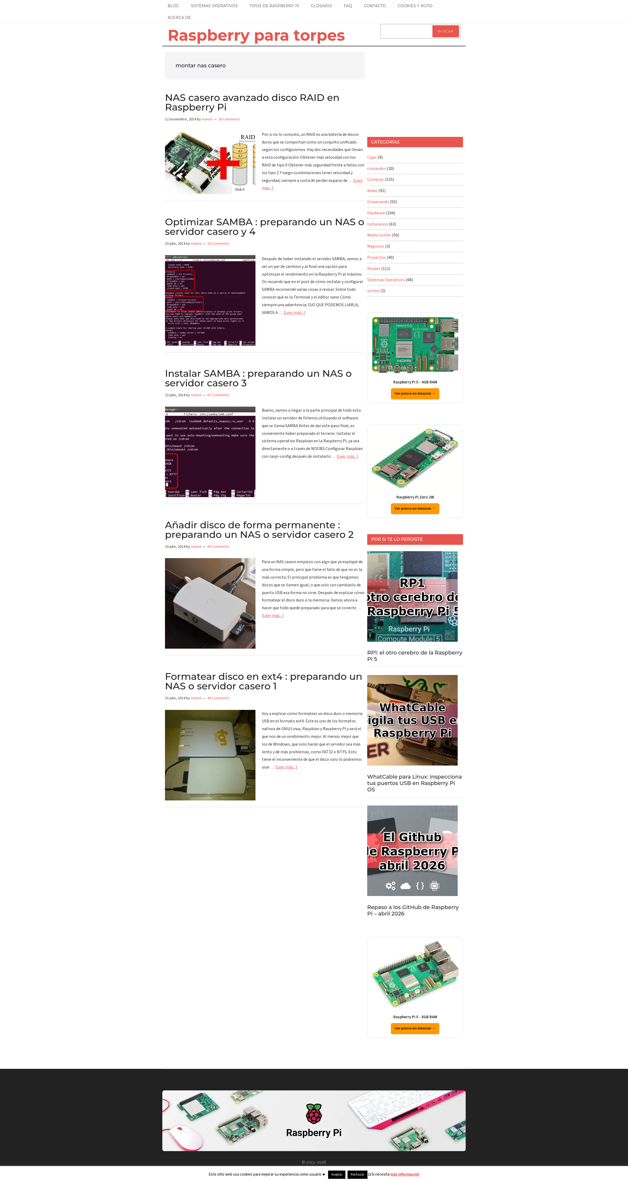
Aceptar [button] (336, 1174)
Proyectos (376, 257)
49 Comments (218, 698)
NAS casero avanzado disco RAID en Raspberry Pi (252, 102)
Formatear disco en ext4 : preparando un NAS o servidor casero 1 (263, 681)
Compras (375, 179)
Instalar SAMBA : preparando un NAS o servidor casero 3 (258, 378)
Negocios (375, 246)
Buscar (445, 31)
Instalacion (377, 224)
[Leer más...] (294, 313)
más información (404, 1174)
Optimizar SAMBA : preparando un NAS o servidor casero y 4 (264, 226)
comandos (376, 168)
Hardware (376, 213)
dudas (372, 191)
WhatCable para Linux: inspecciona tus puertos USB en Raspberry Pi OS (414, 783)
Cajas (372, 157)
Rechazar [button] (357, 1174)
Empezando (378, 202)
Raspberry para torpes (256, 35)
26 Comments (229, 119)
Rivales (373, 269)
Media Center (379, 235)
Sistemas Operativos (386, 280)
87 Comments (218, 395)
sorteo (373, 291)
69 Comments (218, 546)
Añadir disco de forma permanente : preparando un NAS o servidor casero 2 (259, 529)
